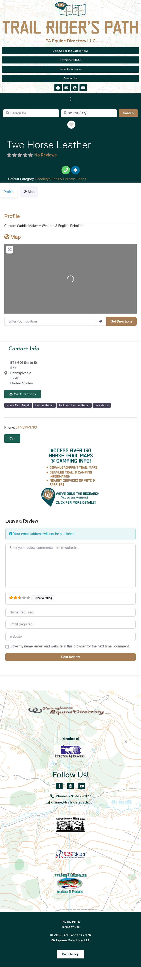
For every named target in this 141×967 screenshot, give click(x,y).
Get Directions (121, 321)
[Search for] (31, 113)
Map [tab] (29, 192)
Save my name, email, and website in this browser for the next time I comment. (70, 646)
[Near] (89, 113)
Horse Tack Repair (18, 405)
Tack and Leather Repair (74, 405)
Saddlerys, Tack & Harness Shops (60, 179)
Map (12, 237)
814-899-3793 (26, 427)
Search (130, 113)
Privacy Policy (70, 922)
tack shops (102, 405)
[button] (70, 99)
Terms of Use (70, 927)
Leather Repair (44, 405)
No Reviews (45, 155)
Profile (12, 216)
